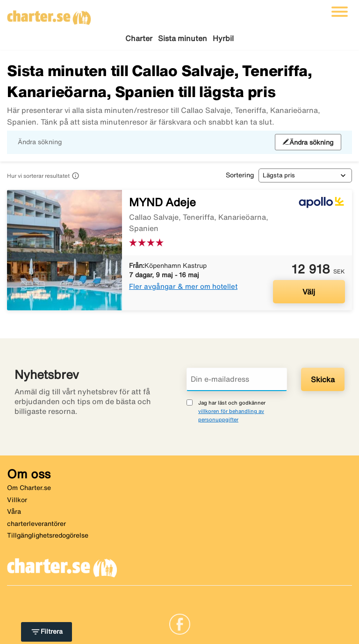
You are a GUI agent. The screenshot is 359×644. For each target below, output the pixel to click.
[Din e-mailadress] (237, 379)
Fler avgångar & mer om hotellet (183, 286)
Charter (138, 38)
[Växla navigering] (339, 11)
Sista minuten (182, 38)
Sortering (240, 175)
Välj (308, 291)
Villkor (17, 500)
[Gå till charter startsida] (49, 14)
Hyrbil (223, 38)
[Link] (180, 623)
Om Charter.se (29, 487)
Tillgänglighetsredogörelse (47, 535)
